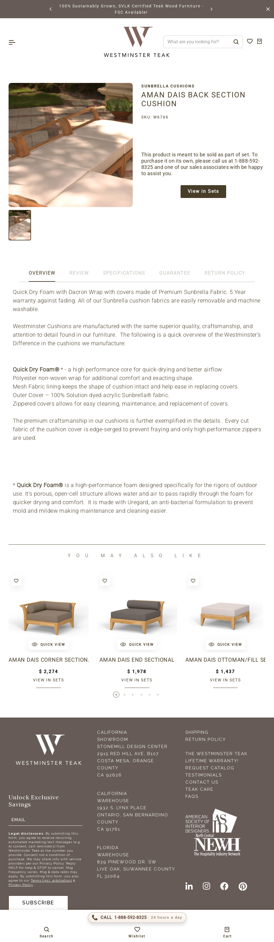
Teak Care (199, 789)
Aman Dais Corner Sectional (49, 660)
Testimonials (203, 775)
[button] (51, 9)
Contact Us (201, 782)
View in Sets (203, 191)
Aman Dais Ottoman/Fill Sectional (225, 660)
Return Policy (205, 739)
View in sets (48, 680)
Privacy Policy (21, 885)
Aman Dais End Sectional (137, 660)
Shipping (196, 732)
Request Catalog (209, 768)
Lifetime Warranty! (212, 761)
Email (18, 819)
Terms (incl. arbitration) (51, 881)
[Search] (236, 41)
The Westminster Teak (216, 754)
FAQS (192, 796)
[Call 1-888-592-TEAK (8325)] (137, 917)
